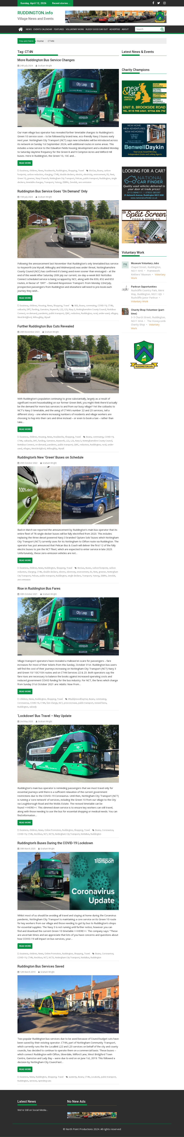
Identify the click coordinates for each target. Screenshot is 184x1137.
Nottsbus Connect (25, 444)
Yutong (58, 182)
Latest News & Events (138, 52)
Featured (59, 29)
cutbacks (21, 309)
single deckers (74, 575)
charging (48, 174)
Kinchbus (38, 834)
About (125, 29)
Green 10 (21, 178)
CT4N (56, 174)
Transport (48, 182)
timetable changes (34, 182)
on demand (31, 313)
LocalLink (95, 1077)
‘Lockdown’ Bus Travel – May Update (44, 716)
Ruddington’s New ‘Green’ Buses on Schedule (50, 457)
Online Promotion (53, 830)
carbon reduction (35, 174)
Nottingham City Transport (62, 178)
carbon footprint (100, 568)
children (33, 170)
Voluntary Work (75, 29)
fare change (52, 703)
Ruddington (61, 170)
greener (30, 178)
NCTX (51, 834)
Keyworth (54, 309)
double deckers (67, 174)
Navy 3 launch (42, 178)
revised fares (100, 703)
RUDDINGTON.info (35, 12)
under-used (104, 313)
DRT (29, 309)
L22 (61, 309)
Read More (25, 163)
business (24, 170)
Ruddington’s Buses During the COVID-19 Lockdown (55, 843)
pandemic (43, 313)
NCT (61, 703)
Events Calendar (43, 29)
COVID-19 (102, 305)
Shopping (72, 170)
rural (95, 313)
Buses (100, 170)
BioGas (92, 170)
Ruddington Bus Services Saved (40, 966)
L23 (66, 309)
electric (79, 174)
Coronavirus (23, 703)
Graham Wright (44, 65)
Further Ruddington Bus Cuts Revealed (45, 326)
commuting (91, 305)
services (33, 1080)
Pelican (78, 178)
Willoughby (38, 317)
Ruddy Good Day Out (97, 29)
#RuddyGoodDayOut (78, 699)
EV (108, 174)
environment (99, 174)
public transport (90, 178)
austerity (73, 1077)
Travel (81, 170)
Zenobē (73, 182)
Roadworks (50, 170)
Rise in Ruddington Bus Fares (38, 588)
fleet (112, 174)
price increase (70, 703)
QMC (67, 313)
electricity (88, 174)
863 (76, 305)
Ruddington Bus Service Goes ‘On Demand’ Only (52, 191)
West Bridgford (24, 317)
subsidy (33, 706)
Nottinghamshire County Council (91, 309)
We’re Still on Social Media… (32, 1110)
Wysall (47, 317)
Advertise (114, 29)
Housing (42, 305)
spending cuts (44, 1080)
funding (35, 309)
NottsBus (85, 834)
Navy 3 (72, 309)
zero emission (84, 182)
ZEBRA (66, 182)
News (29, 29)
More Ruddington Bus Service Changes (46, 60)
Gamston (44, 309)
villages (114, 313)
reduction (75, 313)
